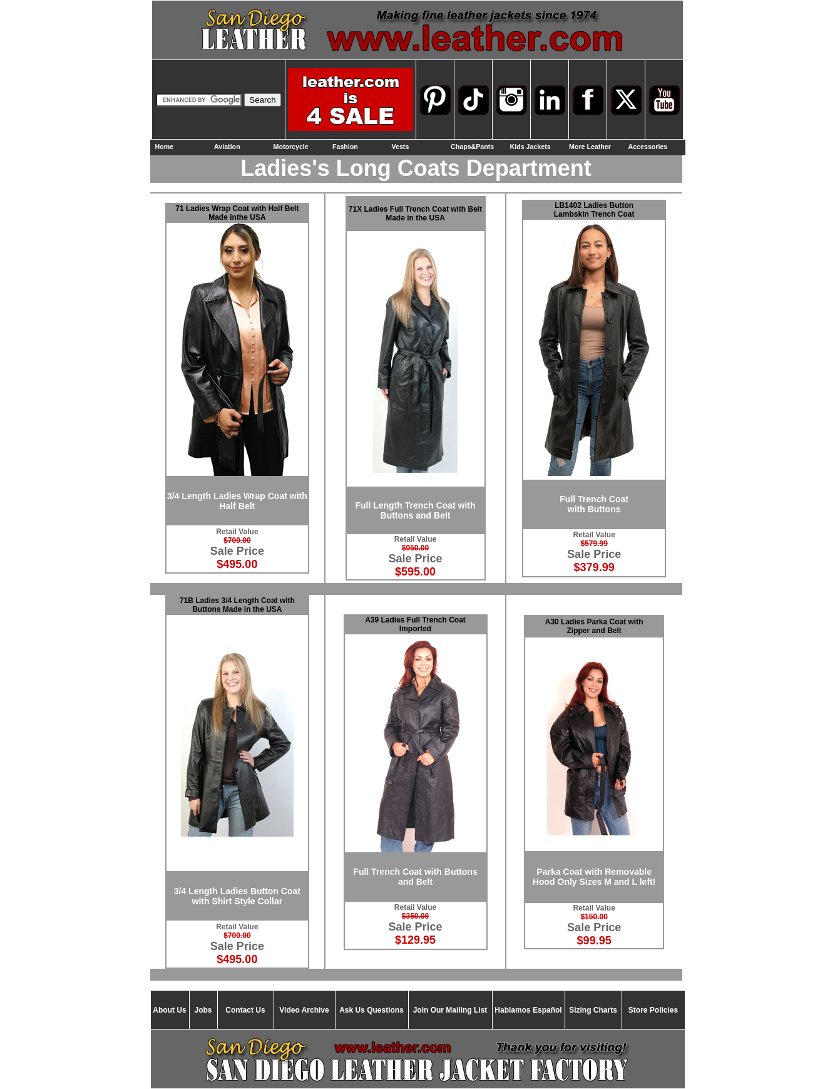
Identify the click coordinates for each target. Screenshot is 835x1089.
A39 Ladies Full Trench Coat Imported (415, 624)
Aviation (227, 146)
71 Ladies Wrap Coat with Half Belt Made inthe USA (237, 213)
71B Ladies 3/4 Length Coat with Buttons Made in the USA (237, 605)
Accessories (648, 146)
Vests (400, 146)
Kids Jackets (530, 146)
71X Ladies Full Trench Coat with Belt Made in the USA (415, 213)
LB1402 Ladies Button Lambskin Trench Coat (594, 210)
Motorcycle (291, 146)
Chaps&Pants (472, 146)
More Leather (590, 146)
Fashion (345, 146)
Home (164, 146)
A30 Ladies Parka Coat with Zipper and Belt (594, 626)
